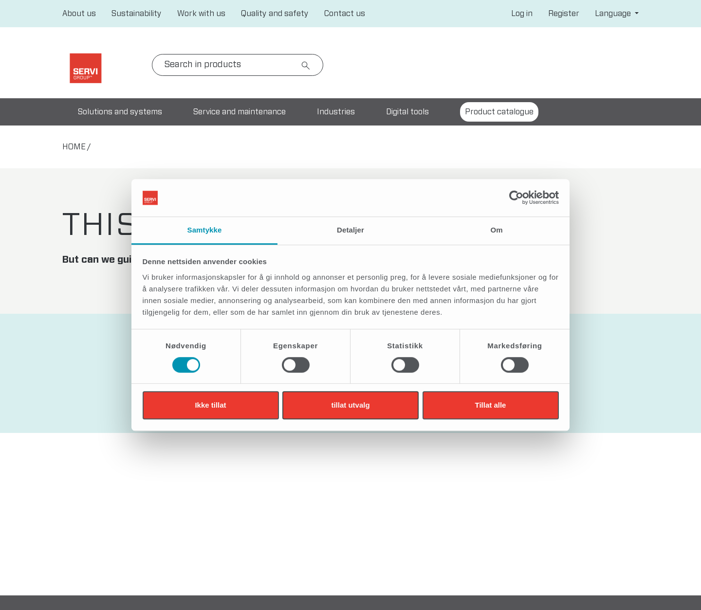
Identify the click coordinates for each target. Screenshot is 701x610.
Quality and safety (275, 14)
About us (79, 14)
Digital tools (407, 112)
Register (563, 14)
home (74, 147)
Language (614, 14)
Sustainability (136, 14)
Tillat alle (490, 405)
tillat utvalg (350, 405)
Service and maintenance (239, 112)
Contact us (344, 14)
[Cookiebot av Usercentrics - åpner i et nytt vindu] (516, 198)
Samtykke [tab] (204, 230)
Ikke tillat (210, 405)
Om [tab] (496, 230)
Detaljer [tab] (350, 230)
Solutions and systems (120, 112)
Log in (522, 14)
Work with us (201, 14)
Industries (336, 112)
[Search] (237, 65)
